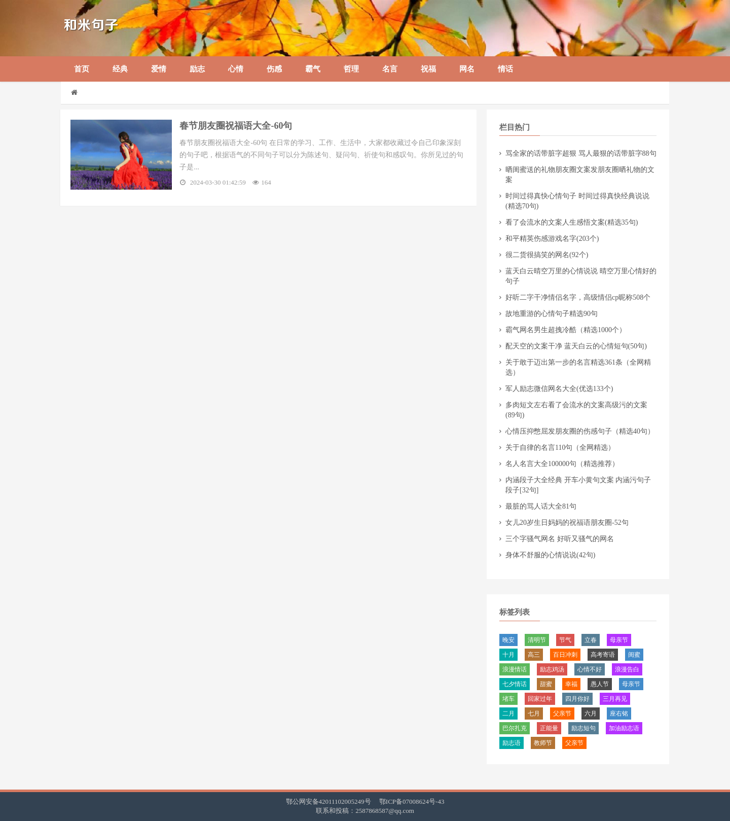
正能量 (549, 728)
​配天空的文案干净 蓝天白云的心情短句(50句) (576, 346)
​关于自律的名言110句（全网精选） (560, 447)
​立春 (591, 640)
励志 (197, 69)
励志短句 (583, 728)
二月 (508, 713)
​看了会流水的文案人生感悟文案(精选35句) (571, 222)
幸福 (571, 684)
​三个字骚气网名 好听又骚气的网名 (559, 539)
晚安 (508, 640)
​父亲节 (562, 713)
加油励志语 (624, 728)
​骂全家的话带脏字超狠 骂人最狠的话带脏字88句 (580, 153)
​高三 (534, 654)
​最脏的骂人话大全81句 (540, 506)
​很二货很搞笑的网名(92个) (546, 255)
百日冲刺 (565, 654)
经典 (120, 69)
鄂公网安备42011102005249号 (328, 801)
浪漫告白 (627, 669)
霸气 (312, 69)
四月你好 (577, 698)
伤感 (274, 69)
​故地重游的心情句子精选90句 (551, 313)
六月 (591, 713)
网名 (466, 69)
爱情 (158, 69)
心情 (235, 69)
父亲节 (574, 742)
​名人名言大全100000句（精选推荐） (562, 464)
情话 (505, 69)
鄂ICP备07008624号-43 (412, 801)
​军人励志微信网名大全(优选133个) (559, 388)
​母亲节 (631, 684)
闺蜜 (634, 654)
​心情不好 (589, 669)
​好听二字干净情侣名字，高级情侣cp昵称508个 (577, 297)
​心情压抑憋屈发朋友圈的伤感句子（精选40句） (579, 431)
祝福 (428, 69)
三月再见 (615, 698)
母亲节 (619, 640)
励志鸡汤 (552, 669)
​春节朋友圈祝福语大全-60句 (236, 126)
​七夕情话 (514, 684)
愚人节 (600, 684)
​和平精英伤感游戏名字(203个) (552, 238)
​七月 (534, 713)
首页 (81, 69)
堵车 (508, 698)
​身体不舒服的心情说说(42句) (550, 555)
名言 (389, 69)
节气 (565, 640)
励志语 (511, 742)
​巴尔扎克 (514, 728)
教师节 (543, 742)
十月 (508, 654)
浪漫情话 (514, 669)
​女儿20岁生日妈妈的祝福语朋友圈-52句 (567, 522)
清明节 (537, 640)
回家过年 (540, 698)
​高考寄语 (603, 654)
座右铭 (619, 713)
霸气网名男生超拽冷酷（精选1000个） (565, 330)
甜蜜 (546, 684)
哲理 (351, 69)
